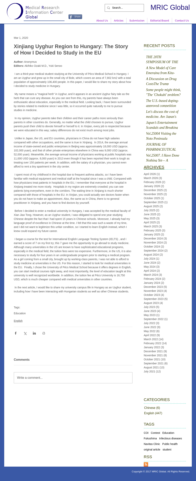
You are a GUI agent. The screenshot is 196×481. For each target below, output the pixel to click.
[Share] (75, 16)
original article (152, 449)
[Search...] (124, 8)
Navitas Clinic (152, 444)
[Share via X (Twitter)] (25, 333)
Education (20, 313)
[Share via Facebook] (15, 333)
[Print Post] (44, 333)
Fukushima (150, 438)
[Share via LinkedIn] (34, 333)
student (167, 449)
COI (146, 432)
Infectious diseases (170, 438)
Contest (155, 432)
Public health (170, 444)
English (18, 320)
